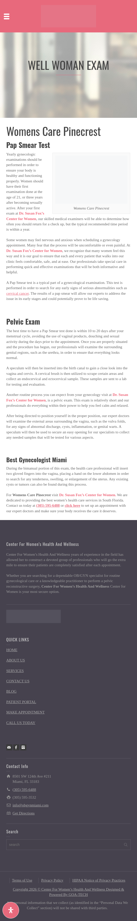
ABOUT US (15, 660)
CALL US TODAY (20, 723)
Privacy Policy (52, 880)
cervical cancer (17, 293)
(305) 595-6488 (48, 505)
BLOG (11, 691)
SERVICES (15, 671)
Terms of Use (22, 880)
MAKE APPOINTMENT (25, 712)
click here (72, 505)
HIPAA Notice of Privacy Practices (98, 880)
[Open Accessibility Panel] (11, 910)
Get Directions (24, 813)
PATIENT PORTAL (21, 702)
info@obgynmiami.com (30, 805)
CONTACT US (17, 681)
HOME (11, 650)
